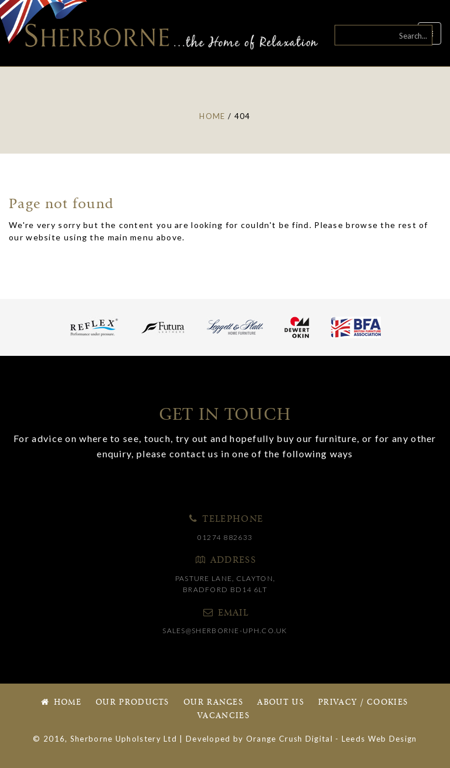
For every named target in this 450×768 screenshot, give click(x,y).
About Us (280, 702)
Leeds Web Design (379, 738)
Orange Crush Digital (289, 738)
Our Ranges (213, 702)
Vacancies (223, 716)
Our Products (132, 702)
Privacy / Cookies (363, 702)
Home (60, 702)
